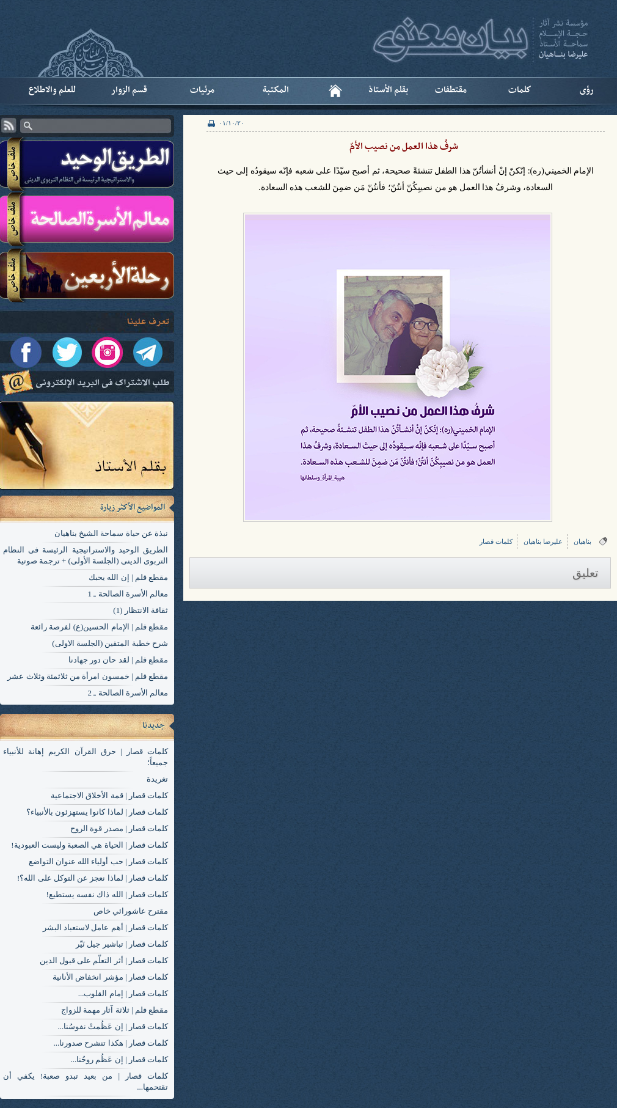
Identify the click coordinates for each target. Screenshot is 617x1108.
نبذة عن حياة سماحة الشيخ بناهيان (111, 533)
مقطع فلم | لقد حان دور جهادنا (118, 659)
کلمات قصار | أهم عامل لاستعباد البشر (105, 927)
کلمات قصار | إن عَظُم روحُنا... (119, 1059)
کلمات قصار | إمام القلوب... (123, 993)
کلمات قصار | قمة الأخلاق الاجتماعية (109, 795)
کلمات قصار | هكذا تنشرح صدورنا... (110, 1042)
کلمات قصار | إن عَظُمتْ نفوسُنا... (112, 1026)
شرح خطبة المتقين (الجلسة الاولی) (110, 643)
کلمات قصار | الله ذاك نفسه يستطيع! (107, 894)
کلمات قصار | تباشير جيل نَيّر (122, 943)
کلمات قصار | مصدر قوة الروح (119, 828)
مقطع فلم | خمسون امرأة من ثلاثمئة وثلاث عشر (87, 676)
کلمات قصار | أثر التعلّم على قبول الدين (104, 960)
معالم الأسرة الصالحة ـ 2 (128, 692)
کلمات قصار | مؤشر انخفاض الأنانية (110, 976)
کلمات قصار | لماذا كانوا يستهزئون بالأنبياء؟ (97, 811)
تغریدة (157, 778)
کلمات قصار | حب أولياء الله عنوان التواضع (98, 861)
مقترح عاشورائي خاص (131, 910)
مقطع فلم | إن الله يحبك (128, 577)
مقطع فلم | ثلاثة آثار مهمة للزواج (114, 1009)
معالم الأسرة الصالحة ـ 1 (128, 593)
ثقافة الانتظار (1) (140, 610)
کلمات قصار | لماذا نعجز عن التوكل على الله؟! (92, 877)
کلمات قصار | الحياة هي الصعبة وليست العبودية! (89, 844)
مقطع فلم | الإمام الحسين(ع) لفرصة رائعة (99, 626)
